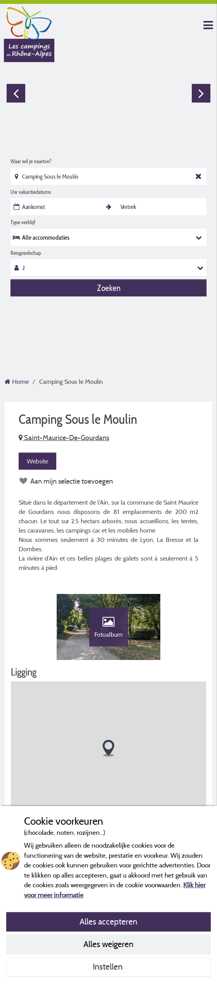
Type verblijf (22, 222)
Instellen (109, 966)
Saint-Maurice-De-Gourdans (64, 437)
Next (201, 93)
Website (37, 461)
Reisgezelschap (25, 252)
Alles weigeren (108, 944)
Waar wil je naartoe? (30, 161)
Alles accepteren (108, 921)
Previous (16, 93)
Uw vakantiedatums (30, 191)
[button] (108, 748)
